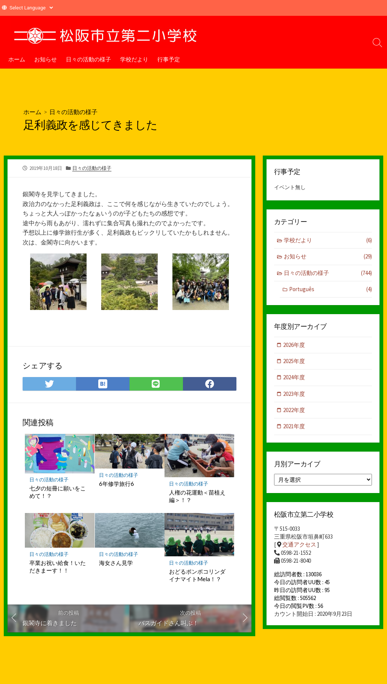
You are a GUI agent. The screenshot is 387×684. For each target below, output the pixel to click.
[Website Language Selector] (31, 8)
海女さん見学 (116, 563)
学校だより (134, 59)
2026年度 (294, 345)
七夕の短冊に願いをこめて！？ (57, 492)
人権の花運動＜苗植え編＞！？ (197, 496)
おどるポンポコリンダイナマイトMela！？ (197, 575)
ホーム (16, 59)
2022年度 (294, 410)
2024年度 (294, 378)
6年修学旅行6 (116, 483)
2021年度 (294, 427)
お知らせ (45, 59)
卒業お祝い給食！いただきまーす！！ (57, 567)
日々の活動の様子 (88, 59)
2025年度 (294, 361)
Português (330, 290)
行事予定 (168, 59)
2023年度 (294, 394)
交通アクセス (299, 545)
